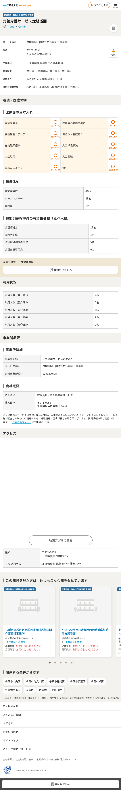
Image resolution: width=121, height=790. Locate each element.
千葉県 (11, 26)
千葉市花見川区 (35, 681)
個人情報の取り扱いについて (63, 759)
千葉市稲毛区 (57, 681)
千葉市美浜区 (12, 690)
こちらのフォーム (21, 422)
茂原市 (30, 690)
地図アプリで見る (60, 540)
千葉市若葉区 (77, 681)
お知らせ (8, 723)
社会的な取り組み (24, 759)
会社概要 (7, 759)
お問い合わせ (10, 732)
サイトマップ (10, 740)
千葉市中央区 (12, 681)
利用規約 (41, 759)
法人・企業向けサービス (17, 749)
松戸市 (22, 26)
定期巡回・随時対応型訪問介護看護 (75, 697)
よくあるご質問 (12, 715)
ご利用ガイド (10, 706)
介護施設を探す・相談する (24, 697)
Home (6, 697)
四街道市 (57, 690)
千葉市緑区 (97, 681)
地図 (113, 52)
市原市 (43, 690)
